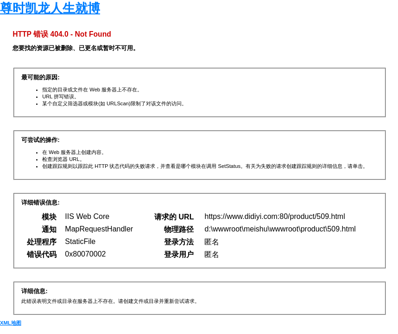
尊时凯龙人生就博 (50, 8)
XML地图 (10, 323)
